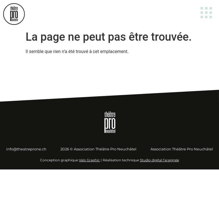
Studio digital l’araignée (159, 160)
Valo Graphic (89, 160)
